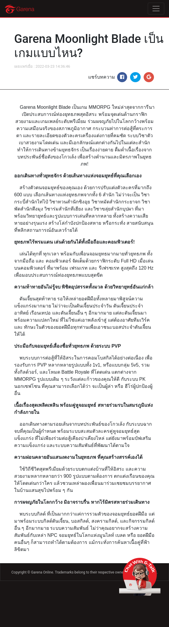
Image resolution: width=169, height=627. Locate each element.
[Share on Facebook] (122, 77)
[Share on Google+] (149, 77)
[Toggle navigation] (156, 8)
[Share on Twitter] (135, 77)
